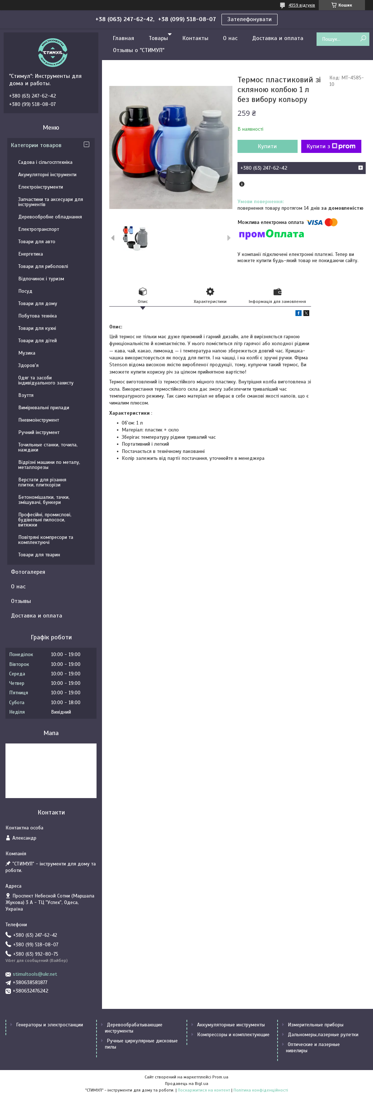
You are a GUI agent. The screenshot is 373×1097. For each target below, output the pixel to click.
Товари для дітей (37, 341)
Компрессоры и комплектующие (233, 1034)
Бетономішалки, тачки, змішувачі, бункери (44, 499)
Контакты (195, 38)
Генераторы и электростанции (49, 1025)
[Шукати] (363, 38)
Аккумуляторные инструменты (231, 1025)
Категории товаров (36, 145)
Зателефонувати (249, 19)
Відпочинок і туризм (41, 279)
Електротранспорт (38, 229)
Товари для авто (36, 241)
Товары (158, 38)
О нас (230, 38)
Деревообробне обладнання (50, 217)
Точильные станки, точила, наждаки (48, 447)
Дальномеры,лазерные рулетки (323, 1034)
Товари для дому (37, 303)
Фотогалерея (28, 572)
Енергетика (30, 254)
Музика (26, 353)
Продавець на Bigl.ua (186, 1083)
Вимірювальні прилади (43, 408)
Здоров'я (28, 365)
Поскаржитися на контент (204, 1090)
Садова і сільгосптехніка (45, 162)
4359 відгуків (301, 5)
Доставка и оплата (277, 38)
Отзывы (21, 601)
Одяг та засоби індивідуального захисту (46, 380)
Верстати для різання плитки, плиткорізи (42, 482)
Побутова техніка (37, 316)
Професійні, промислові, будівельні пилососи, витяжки (44, 520)
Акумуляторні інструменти (47, 174)
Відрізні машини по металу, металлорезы (49, 464)
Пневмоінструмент (38, 420)
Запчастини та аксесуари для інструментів (50, 202)
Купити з (331, 146)
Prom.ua (220, 1077)
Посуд (25, 291)
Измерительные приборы (315, 1025)
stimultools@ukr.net (35, 974)
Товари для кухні (37, 328)
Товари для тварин (39, 555)
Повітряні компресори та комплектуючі (45, 539)
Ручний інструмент (38, 432)
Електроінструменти (40, 187)
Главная (123, 38)
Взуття (26, 395)
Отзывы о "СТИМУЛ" (138, 50)
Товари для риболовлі (43, 266)
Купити (267, 146)
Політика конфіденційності (260, 1090)
